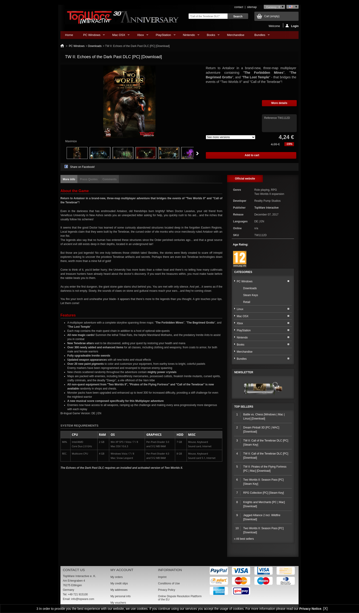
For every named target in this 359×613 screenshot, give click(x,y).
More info (69, 179)
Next (197, 153)
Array (230, 137)
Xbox (140, 36)
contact (238, 7)
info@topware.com (82, 599)
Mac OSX (119, 36)
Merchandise (235, 35)
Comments (109, 179)
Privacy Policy (166, 589)
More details (279, 103)
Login (292, 25)
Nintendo (188, 36)
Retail (246, 302)
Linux (240, 309)
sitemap (252, 7)
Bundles (260, 36)
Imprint (162, 577)
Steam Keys (250, 295)
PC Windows (92, 36)
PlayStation (163, 36)
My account (121, 570)
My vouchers (118, 602)
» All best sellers (244, 538)
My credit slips (119, 583)
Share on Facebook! (82, 167)
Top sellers (243, 406)
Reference (270, 118)
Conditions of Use (169, 583)
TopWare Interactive (266, 207)
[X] (325, 608)
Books (211, 36)
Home (69, 35)
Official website (245, 178)
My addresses (119, 589)
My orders (116, 577)
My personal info (120, 596)
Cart (272, 16)
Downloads (94, 46)
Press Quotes (89, 179)
